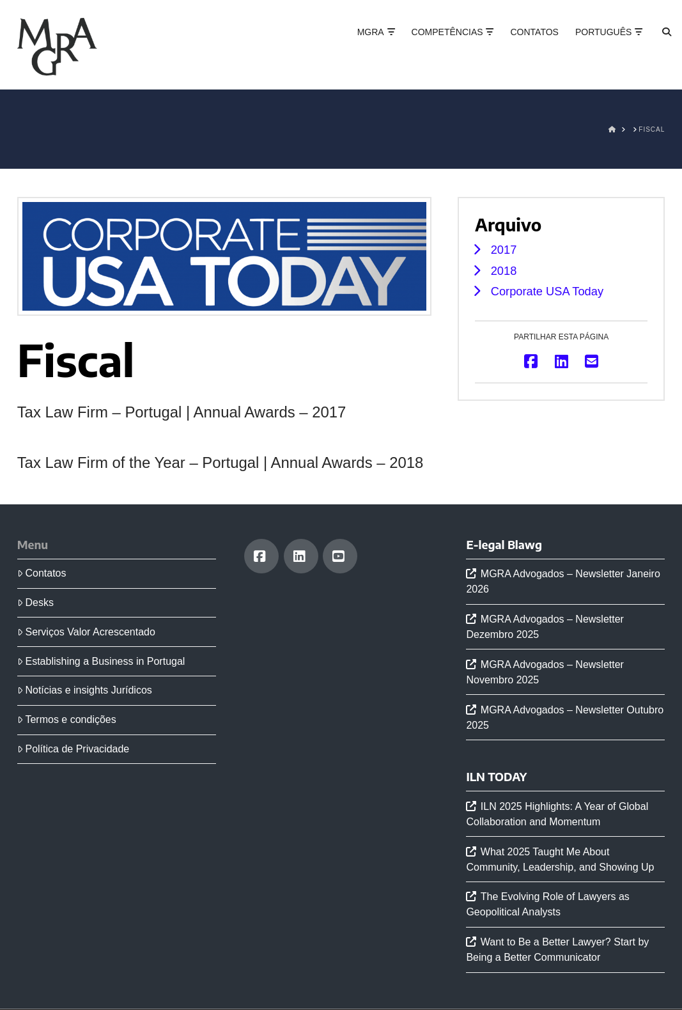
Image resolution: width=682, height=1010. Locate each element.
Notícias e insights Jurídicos (84, 690)
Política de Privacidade (73, 748)
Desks (35, 602)
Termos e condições (66, 719)
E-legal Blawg (504, 545)
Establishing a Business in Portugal (101, 661)
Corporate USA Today (547, 291)
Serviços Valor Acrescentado (86, 631)
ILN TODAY (496, 777)
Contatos (41, 573)
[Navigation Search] (655, 44)
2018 (504, 270)
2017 (504, 249)
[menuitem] (604, 44)
